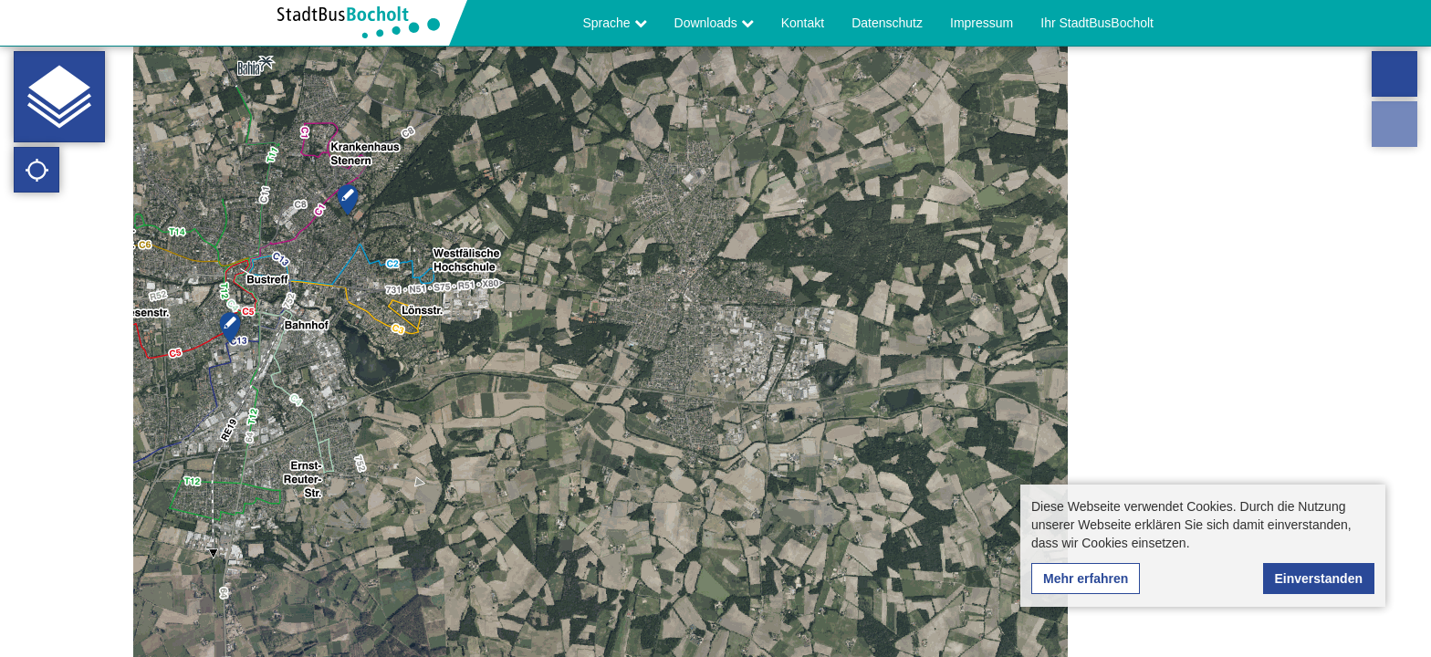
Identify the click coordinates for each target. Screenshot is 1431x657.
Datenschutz (887, 23)
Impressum (981, 23)
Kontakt (802, 23)
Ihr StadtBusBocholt (1097, 23)
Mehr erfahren (1085, 578)
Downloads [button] (714, 23)
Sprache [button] (615, 23)
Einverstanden (1319, 578)
